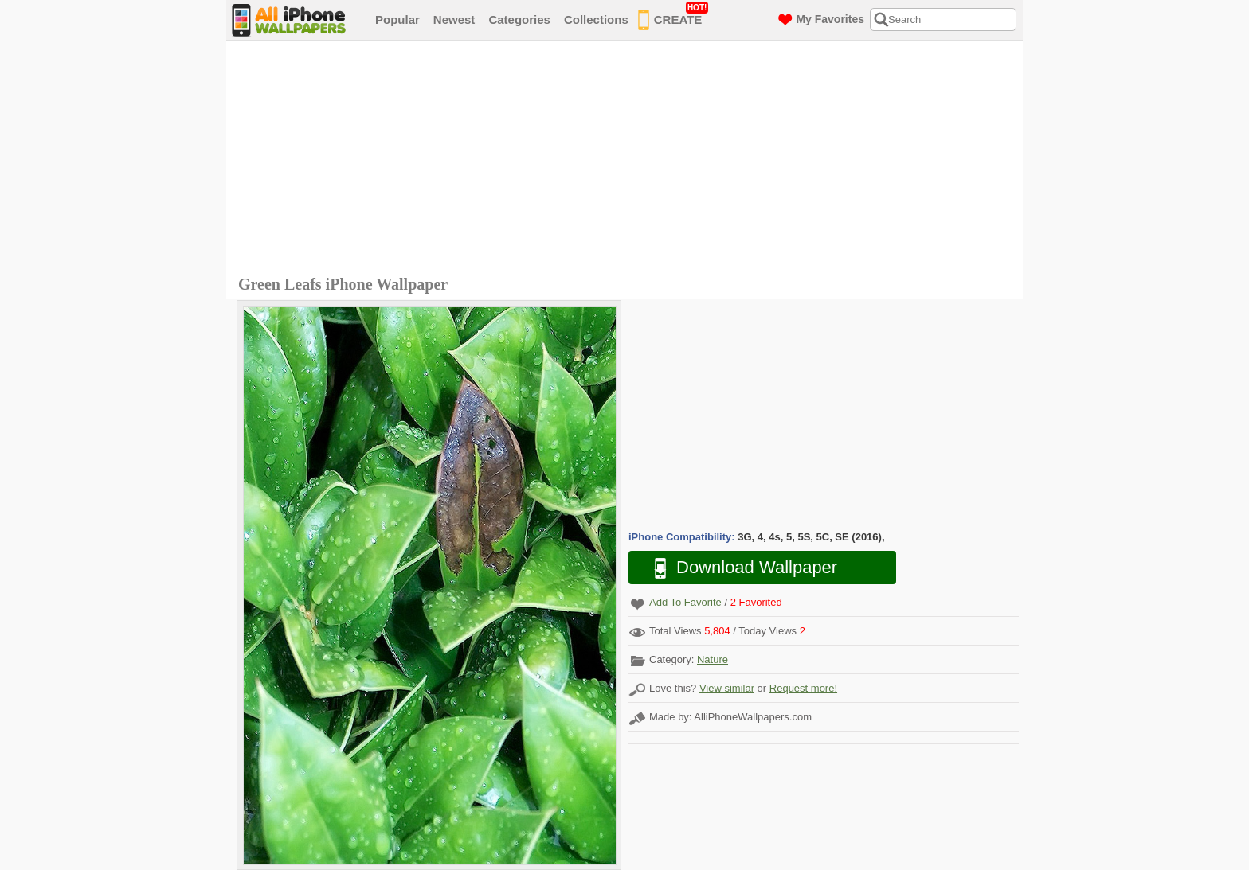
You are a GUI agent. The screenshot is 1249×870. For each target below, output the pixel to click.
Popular (397, 19)
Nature (712, 659)
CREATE (673, 16)
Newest (454, 19)
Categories (519, 19)
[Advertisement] (628, 160)
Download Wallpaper (737, 568)
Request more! (803, 688)
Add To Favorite (685, 602)
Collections (596, 19)
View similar (726, 688)
